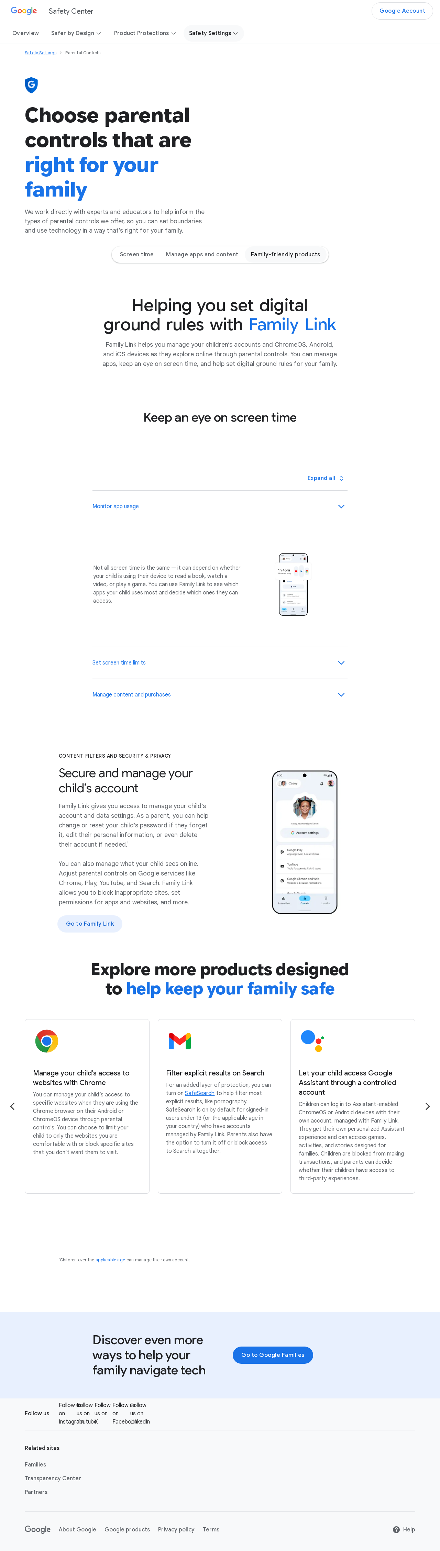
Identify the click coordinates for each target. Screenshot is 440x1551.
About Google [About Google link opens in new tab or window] (77, 1529)
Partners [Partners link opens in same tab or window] (36, 1492)
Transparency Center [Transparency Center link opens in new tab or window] (53, 1478)
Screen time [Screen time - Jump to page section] (137, 254)
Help (403, 1530)
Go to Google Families (273, 1355)
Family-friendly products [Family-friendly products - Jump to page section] (285, 254)
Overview (25, 33)
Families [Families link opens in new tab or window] (35, 1464)
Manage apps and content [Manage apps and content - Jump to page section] (202, 254)
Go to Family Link (90, 923)
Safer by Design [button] (76, 33)
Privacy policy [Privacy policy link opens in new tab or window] (176, 1529)
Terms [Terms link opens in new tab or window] (211, 1529)
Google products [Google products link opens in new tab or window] (127, 1529)
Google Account (402, 11)
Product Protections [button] (145, 33)
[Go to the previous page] (12, 1106)
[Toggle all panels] (325, 478)
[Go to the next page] (427, 1106)
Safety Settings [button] (214, 33)
